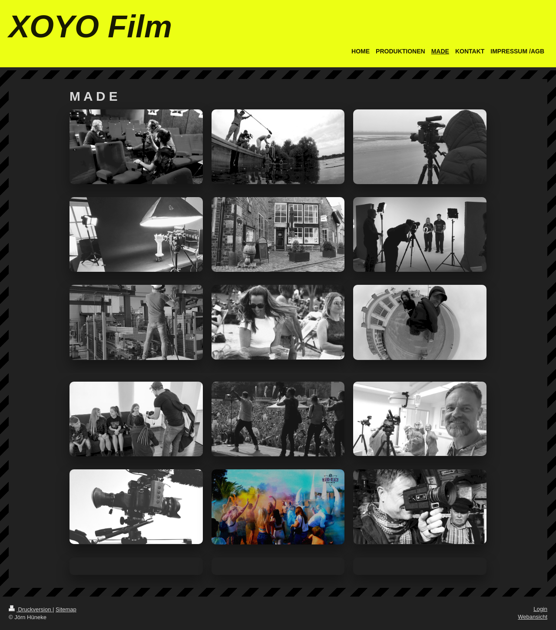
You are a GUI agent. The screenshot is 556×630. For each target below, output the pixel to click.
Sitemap (66, 609)
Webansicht (532, 617)
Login (540, 609)
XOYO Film (90, 26)
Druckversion (31, 609)
